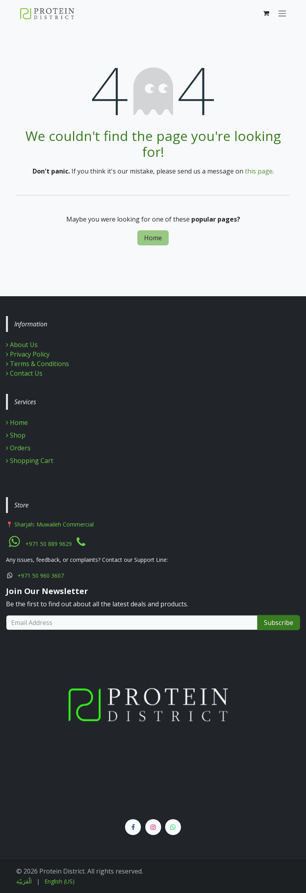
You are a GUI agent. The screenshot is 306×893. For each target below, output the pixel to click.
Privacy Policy (28, 354)
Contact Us (24, 373)
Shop (15, 435)
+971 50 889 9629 (48, 544)
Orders (18, 448)
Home (153, 237)
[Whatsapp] (173, 827)
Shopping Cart (29, 460)
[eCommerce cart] (266, 13)
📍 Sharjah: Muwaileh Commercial (50, 524)
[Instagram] (153, 827)
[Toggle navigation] (282, 13)
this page (259, 171)
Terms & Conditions (37, 363)
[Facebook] (133, 827)
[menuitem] (24, 881)
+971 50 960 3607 (40, 575)
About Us (24, 344)
